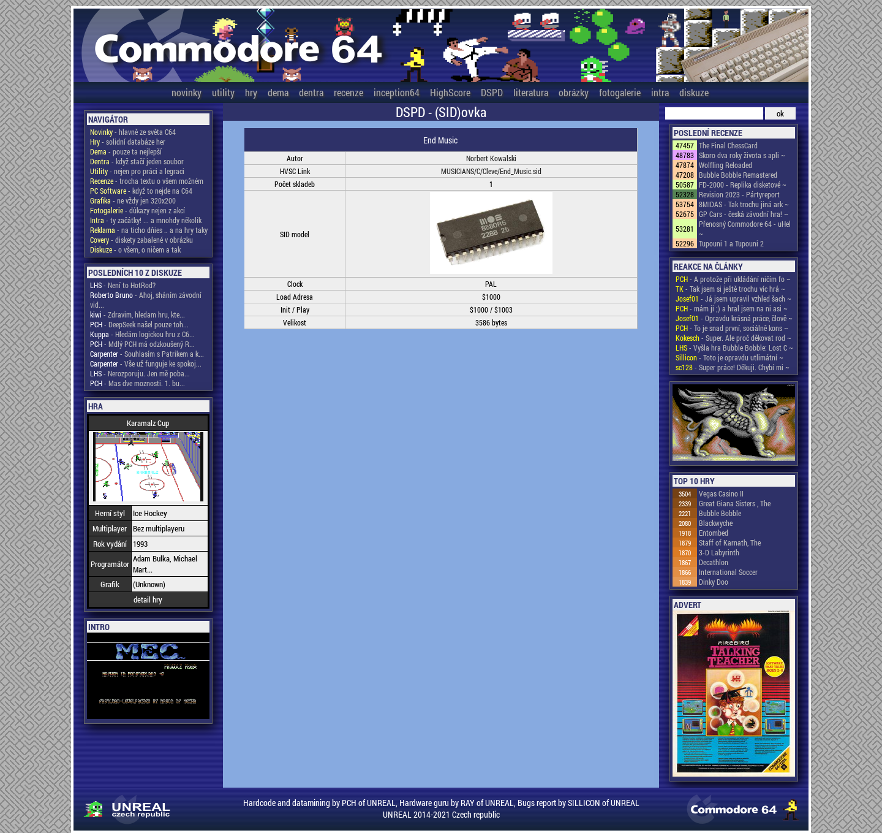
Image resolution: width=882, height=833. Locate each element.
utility (223, 92)
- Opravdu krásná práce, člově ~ (734, 318)
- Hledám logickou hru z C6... (142, 334)
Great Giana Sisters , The (735, 503)
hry (251, 92)
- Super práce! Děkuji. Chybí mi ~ (733, 367)
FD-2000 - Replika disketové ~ (742, 184)
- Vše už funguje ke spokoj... (146, 363)
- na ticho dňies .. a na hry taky (149, 230)
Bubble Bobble (720, 513)
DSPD (492, 92)
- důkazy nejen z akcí (137, 210)
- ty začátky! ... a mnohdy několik (146, 220)
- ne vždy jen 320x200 (133, 200)
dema (278, 92)
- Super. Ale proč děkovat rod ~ (733, 338)
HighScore (450, 92)
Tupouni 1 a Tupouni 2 (731, 243)
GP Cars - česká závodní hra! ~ (743, 214)
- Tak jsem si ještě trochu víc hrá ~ (730, 289)
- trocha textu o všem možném (146, 181)
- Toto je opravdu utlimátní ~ (729, 357)
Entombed (713, 533)
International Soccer (728, 572)
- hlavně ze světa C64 (133, 132)
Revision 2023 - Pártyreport (739, 194)
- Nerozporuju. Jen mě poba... (140, 373)
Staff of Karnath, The (730, 542)
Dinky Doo (713, 582)
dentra (311, 92)
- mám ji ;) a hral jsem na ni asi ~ (732, 308)
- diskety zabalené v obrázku (141, 240)
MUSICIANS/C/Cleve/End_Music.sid (491, 171)
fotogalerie (620, 92)
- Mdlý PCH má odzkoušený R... (142, 344)
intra (660, 92)
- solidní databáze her (127, 141)
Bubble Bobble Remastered (738, 175)
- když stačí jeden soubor (137, 161)
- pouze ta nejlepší (126, 151)
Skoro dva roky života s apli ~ (742, 155)
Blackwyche (716, 523)
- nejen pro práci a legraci (137, 171)
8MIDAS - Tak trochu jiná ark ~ (744, 204)
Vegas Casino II (721, 493)
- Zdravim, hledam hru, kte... (137, 314)
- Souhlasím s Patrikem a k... (147, 354)
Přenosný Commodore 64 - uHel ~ (745, 228)
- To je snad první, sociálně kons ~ (732, 328)
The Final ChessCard (728, 145)
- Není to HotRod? (123, 285)
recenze (348, 92)
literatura (530, 92)
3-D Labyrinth (719, 552)
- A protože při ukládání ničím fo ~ (733, 279)
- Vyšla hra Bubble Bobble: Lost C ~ (734, 347)
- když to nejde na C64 (141, 191)
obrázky (574, 92)
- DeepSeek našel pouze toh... (139, 324)
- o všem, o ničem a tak (135, 249)
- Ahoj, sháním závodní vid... (146, 300)
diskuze (694, 92)
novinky (187, 92)
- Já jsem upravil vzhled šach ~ (733, 298)
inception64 (397, 92)
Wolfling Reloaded (725, 165)
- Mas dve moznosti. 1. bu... (137, 383)
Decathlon (713, 562)
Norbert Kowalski (491, 158)
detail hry (148, 599)
